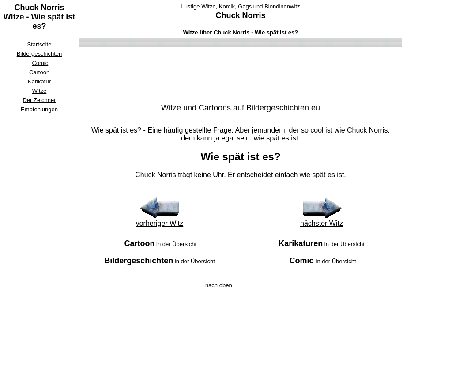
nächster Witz (321, 223)
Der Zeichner (39, 100)
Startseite (39, 44)
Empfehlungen (39, 109)
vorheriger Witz (160, 223)
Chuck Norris (240, 15)
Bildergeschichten (39, 53)
